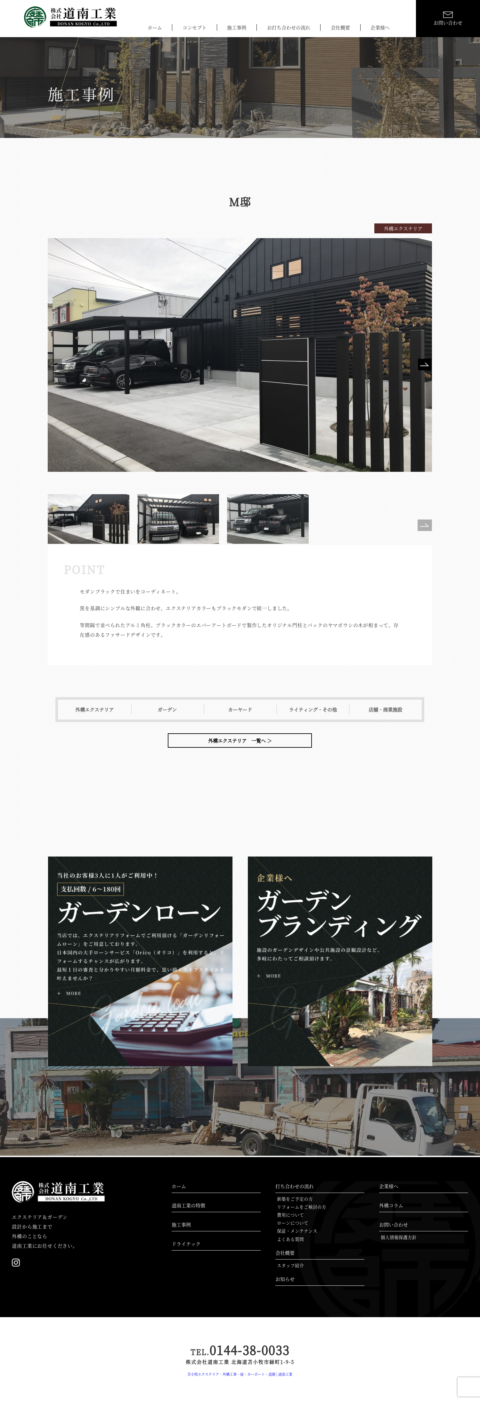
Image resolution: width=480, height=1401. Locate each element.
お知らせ (285, 1279)
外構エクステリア (94, 709)
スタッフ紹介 (290, 1265)
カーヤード (240, 709)
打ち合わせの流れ (294, 1186)
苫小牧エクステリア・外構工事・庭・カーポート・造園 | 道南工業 (239, 1374)
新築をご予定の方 (295, 1199)
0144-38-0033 (240, 1349)
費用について (290, 1215)
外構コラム (391, 1205)
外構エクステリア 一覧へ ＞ (240, 740)
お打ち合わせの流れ (288, 27)
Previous (55, 366)
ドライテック (186, 1243)
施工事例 (236, 27)
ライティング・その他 (313, 709)
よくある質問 (290, 1239)
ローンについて (292, 1223)
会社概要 (340, 27)
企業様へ (380, 27)
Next (425, 366)
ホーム (155, 27)
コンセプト (195, 27)
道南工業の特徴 (188, 1205)
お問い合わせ (393, 1224)
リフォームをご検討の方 (301, 1207)
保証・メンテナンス (297, 1231)
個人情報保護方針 (399, 1237)
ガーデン (167, 709)
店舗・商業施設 (385, 709)
